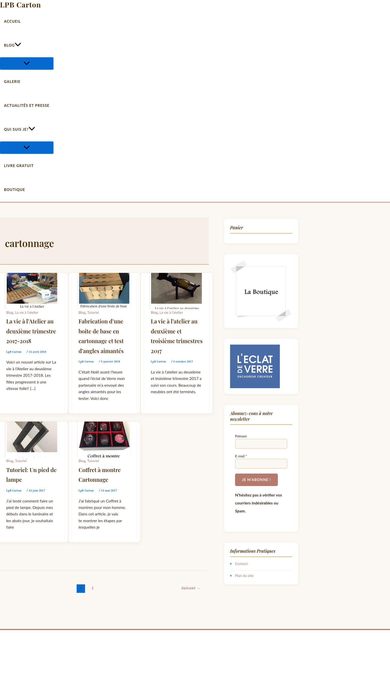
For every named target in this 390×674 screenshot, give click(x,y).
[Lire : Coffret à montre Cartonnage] (105, 424)
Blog (12, 45)
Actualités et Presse (26, 105)
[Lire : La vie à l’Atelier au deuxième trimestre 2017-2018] (32, 276)
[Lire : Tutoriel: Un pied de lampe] (32, 424)
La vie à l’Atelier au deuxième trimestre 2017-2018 (31, 331)
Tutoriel (93, 312)
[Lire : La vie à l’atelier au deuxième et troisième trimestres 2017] (177, 276)
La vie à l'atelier (26, 312)
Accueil (12, 21)
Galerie (12, 81)
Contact (241, 563)
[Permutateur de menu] (26, 63)
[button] (18, 45)
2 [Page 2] (93, 588)
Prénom (241, 436)
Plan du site (244, 575)
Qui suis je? (19, 129)
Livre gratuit (19, 166)
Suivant (190, 588)
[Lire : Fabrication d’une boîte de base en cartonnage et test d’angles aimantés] (105, 276)
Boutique (14, 189)
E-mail (241, 456)
